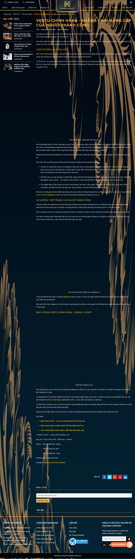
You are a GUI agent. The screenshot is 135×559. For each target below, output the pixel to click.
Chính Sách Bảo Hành (44, 539)
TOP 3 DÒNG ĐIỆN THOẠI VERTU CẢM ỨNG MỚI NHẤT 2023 (62, 430)
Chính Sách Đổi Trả (43, 531)
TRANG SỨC (45, 7)
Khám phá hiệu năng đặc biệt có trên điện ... (23, 35)
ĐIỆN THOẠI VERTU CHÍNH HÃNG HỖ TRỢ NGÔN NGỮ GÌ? (62, 426)
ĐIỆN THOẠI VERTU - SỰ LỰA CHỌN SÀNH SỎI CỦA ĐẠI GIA (63, 421)
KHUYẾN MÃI (127, 7)
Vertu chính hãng (45, 41)
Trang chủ (7, 14)
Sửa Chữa (73, 528)
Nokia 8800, (66, 400)
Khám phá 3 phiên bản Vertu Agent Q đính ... (23, 25)
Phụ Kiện (72, 531)
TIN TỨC (115, 7)
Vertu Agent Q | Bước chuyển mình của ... (22, 45)
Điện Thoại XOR (18, 7)
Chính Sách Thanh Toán (45, 542)
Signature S (67, 297)
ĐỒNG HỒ (32, 7)
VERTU (5, 7)
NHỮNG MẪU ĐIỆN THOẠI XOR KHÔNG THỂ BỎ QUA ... (21, 66)
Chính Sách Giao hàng (45, 535)
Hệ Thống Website (76, 535)
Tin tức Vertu (27, 14)
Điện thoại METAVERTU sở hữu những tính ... (23, 55)
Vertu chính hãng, (54, 400)
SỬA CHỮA (89, 7)
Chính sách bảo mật (44, 528)
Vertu (48, 207)
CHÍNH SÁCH (103, 7)
